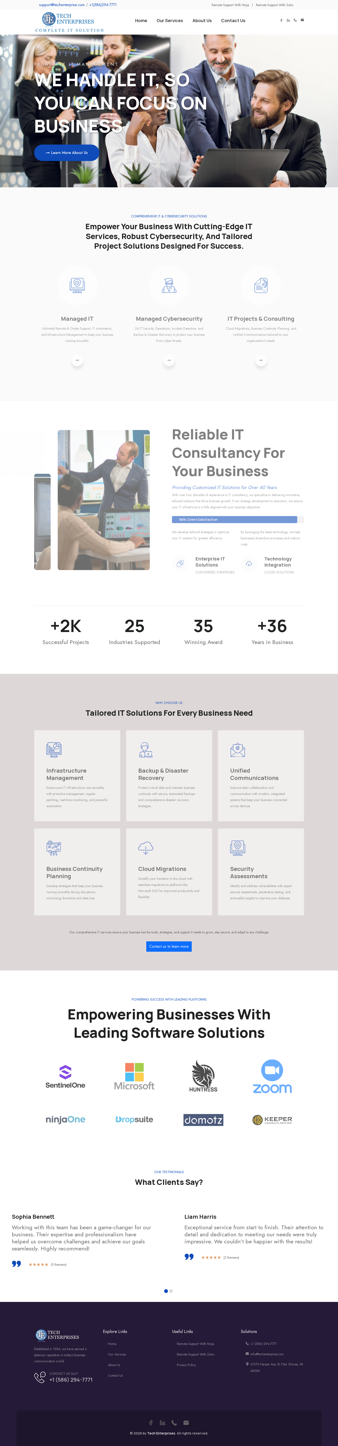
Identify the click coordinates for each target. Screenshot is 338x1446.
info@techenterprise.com (267, 1354)
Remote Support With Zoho (195, 1354)
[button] (166, 1291)
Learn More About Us (67, 152)
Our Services (170, 20)
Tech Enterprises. (161, 1433)
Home (141, 20)
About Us (202, 20)
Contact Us (233, 20)
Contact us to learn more (169, 946)
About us (114, 1365)
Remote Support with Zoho (274, 5)
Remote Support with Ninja (230, 5)
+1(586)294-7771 (103, 5)
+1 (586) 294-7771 (71, 1379)
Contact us (115, 1375)
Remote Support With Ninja (195, 1343)
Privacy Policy (186, 1365)
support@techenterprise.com (62, 5)
